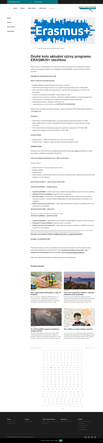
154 (82, 377)
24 (72, 350)
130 (74, 372)
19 (55, 350)
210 (48, 391)
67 (54, 360)
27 (82, 350)
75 (81, 360)
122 (44, 372)
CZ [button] (74, 2)
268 (69, 403)
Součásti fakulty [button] (45, 2)
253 (49, 401)
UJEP (92, 2)
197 (78, 386)
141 (74, 374)
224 (59, 394)
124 (51, 372)
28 (44, 353)
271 (80, 403)
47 (68, 355)
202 (56, 389)
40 (44, 355)
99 (81, 365)
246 (61, 398)
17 (49, 350)
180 (55, 384)
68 (57, 360)
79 (54, 362)
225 (62, 394)
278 (67, 406)
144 (44, 377)
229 (78, 394)
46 (64, 355)
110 (82, 367)
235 (58, 396)
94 (64, 365)
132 (81, 372)
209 (44, 391)
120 (77, 370)
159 (59, 379)
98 (78, 365)
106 (66, 367)
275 (55, 406)
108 (74, 367)
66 (51, 360)
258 (68, 401)
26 (79, 350)
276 (59, 406)
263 (49, 403)
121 (80, 370)
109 (78, 367)
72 (71, 360)
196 (74, 386)
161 (66, 379)
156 (47, 379)
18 (52, 350)
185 (74, 384)
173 (70, 382)
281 (78, 406)
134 (47, 374)
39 (81, 353)
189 (47, 386)
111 (44, 370)
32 (57, 353)
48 (71, 355)
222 (51, 394)
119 (73, 370)
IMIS (87, 2)
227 (70, 394)
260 (76, 401)
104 (59, 367)
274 (51, 406)
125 (55, 372)
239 (74, 396)
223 (55, 394)
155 (43, 379)
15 (42, 350)
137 (59, 374)
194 (66, 386)
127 (63, 372)
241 (82, 396)
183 (66, 384)
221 (47, 394)
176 (81, 382)
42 (50, 355)
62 (77, 357)
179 (51, 384)
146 (51, 377)
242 (45, 398)
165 (81, 379)
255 (57, 401)
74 (78, 360)
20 (59, 350)
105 (63, 367)
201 (53, 389)
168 (51, 382)
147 (55, 377)
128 (66, 372)
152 (74, 377)
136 (55, 374)
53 (47, 357)
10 (68, 348)
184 (70, 384)
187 (81, 384)
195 (70, 386)
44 (57, 355)
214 (63, 391)
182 (62, 384)
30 (51, 353)
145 (47, 377)
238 (70, 396)
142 (78, 374)
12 (75, 348)
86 (77, 362)
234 (55, 396)
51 (81, 355)
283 (63, 408)
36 (71, 353)
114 (55, 370)
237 (66, 396)
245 (57, 398)
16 (46, 350)
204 (65, 389)
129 (70, 372)
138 (62, 374)
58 (64, 357)
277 (63, 406)
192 (59, 386)
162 (70, 379)
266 (61, 403)
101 (47, 367)
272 (43, 406)
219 (81, 391)
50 (78, 355)
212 (55, 391)
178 (47, 384)
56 (57, 357)
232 (47, 396)
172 (66, 382)
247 (65, 398)
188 (43, 386)
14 (81, 348)
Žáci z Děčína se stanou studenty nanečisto (78, 329)
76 (44, 362)
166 (44, 382)
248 (69, 398)
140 (70, 374)
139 (66, 374)
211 (51, 391)
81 (61, 362)
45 (61, 355)
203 (60, 389)
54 (50, 357)
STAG (80, 2)
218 (78, 391)
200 (49, 389)
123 (47, 372)
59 (67, 357)
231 (43, 396)
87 (81, 362)
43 (54, 355)
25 (75, 350)
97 (74, 365)
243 (49, 398)
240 (78, 396)
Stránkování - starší (90, 347)
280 (74, 406)
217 (74, 391)
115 (59, 370)
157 (51, 379)
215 (66, 391)
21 (62, 350)
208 (80, 389)
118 (69, 370)
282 (82, 406)
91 (54, 365)
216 (70, 391)
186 (77, 384)
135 (51, 374)
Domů (33, 48)
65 (47, 360)
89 (47, 365)
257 (65, 401)
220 (43, 394)
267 (65, 403)
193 (62, 386)
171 (63, 382)
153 (78, 377)
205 (68, 389)
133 (44, 374)
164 (78, 379)
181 (59, 384)
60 (71, 357)
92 (57, 365)
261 (80, 401)
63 (81, 357)
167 (48, 382)
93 (60, 365)
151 (70, 377)
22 (65, 350)
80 (57, 362)
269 (73, 403)
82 (64, 362)
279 (70, 406)
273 (47, 406)
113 (51, 370)
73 (74, 360)
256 (61, 401)
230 (82, 394)
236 (62, 396)
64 (44, 360)
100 (44, 367)
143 (81, 374)
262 (45, 403)
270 (77, 403)
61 (74, 357)
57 (61, 357)
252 (45, 401)
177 (44, 384)
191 (55, 386)
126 (59, 372)
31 (54, 353)
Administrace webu (12, 437)
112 (48, 370)
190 (51, 386)
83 (67, 362)
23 (68, 350)
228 (74, 394)
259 (72, 401)
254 (53, 401)
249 (73, 398)
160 (62, 379)
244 (53, 398)
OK (60, 440)
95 (67, 365)
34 (64, 353)
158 (55, 379)
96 (71, 365)
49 (74, 355)
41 (47, 355)
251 (80, 398)
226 (66, 394)
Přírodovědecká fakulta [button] (20, 2)
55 (54, 357)
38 (77, 353)
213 (59, 391)
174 (74, 382)
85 (74, 362)
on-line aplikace (75, 151)
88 (43, 365)
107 (70, 367)
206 (73, 389)
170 (59, 382)
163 (74, 379)
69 (61, 360)
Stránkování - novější (36, 347)
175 (78, 382)
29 (47, 353)
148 (59, 377)
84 (71, 362)
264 (53, 403)
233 (51, 396)
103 (55, 367)
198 (82, 386)
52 (44, 357)
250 (77, 398)
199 (45, 389)
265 (57, 403)
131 (77, 372)
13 (78, 348)
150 (67, 377)
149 (63, 377)
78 (51, 362)
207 (77, 389)
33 (60, 353)
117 (66, 370)
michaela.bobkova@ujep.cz (75, 252)
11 (72, 348)
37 (74, 353)
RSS (18, 437)
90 (50, 365)
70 (64, 360)
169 (55, 382)
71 (68, 360)
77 (47, 362)
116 (62, 370)
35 (67, 353)
